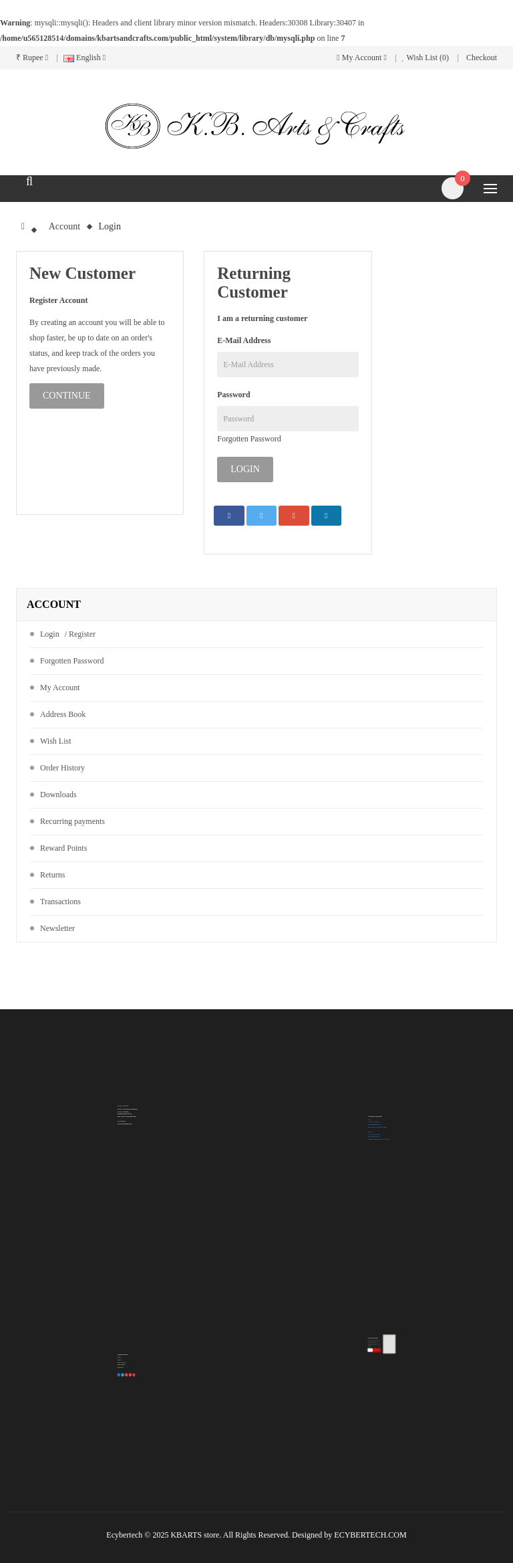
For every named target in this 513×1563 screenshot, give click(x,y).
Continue (67, 396)
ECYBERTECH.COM (370, 1535)
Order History (62, 767)
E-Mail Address (244, 340)
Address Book (63, 714)
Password (233, 394)
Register (82, 634)
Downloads (58, 794)
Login (110, 226)
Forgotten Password (249, 438)
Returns (52, 874)
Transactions (60, 901)
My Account (60, 687)
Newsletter (57, 928)
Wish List (55, 741)
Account (64, 226)
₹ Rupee (32, 57)
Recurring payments (72, 821)
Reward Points (63, 848)
